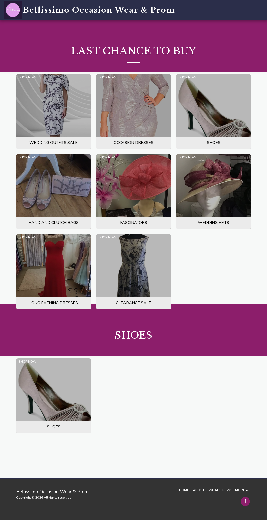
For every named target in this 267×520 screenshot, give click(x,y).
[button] (221, 10)
